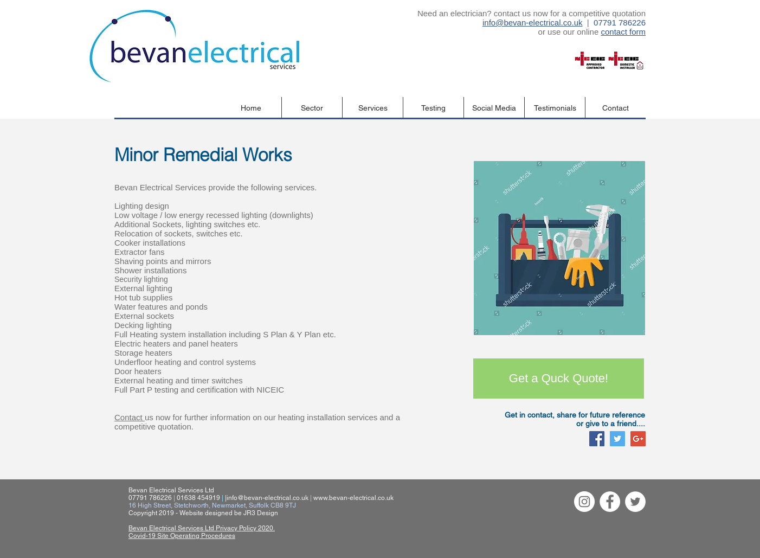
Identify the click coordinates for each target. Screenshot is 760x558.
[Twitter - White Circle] (635, 501)
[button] (312, 108)
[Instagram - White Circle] (584, 501)
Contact (129, 417)
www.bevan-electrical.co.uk (353, 498)
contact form (623, 31)
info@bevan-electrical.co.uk (532, 22)
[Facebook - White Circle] (610, 501)
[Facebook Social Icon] (596, 438)
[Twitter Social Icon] (617, 438)
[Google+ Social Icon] (638, 438)
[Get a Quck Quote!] (558, 378)
